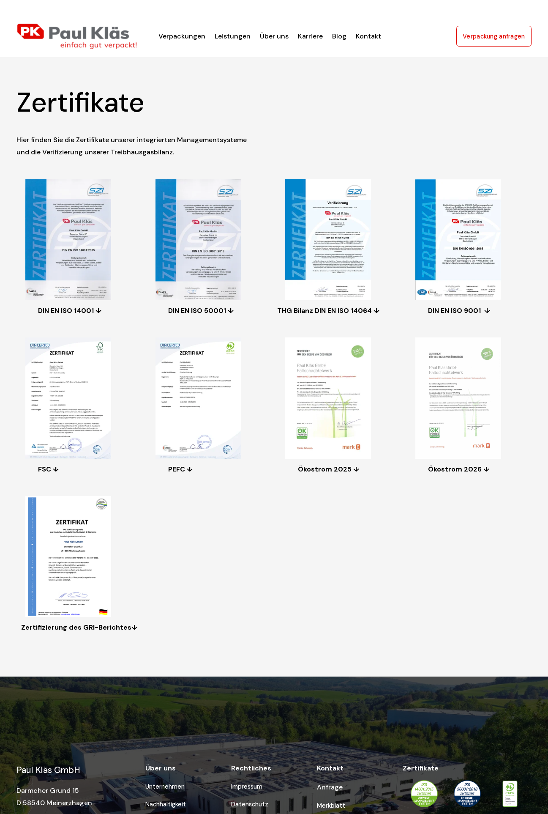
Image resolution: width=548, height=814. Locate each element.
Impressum (246, 786)
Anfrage (330, 787)
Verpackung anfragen (494, 36)
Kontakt (368, 36)
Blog (339, 36)
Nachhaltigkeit (165, 804)
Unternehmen (165, 786)
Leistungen (233, 36)
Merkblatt (331, 805)
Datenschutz (249, 804)
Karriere (310, 36)
